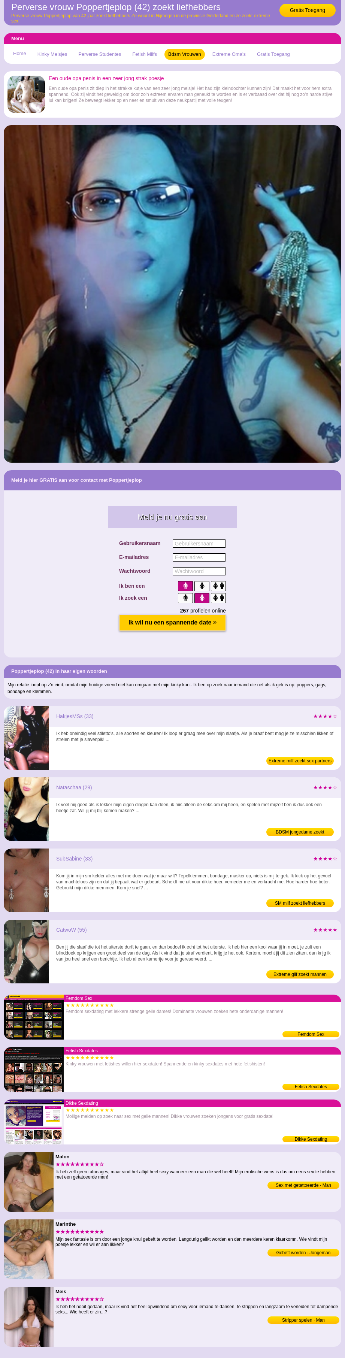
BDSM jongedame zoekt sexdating (300, 832)
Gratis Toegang (308, 10)
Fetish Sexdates (311, 1086)
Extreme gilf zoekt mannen (300, 974)
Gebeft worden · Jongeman (303, 1252)
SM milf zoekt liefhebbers (300, 903)
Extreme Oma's (229, 54)
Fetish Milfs (144, 54)
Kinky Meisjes (52, 54)
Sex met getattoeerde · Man (303, 1185)
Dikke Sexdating (311, 1139)
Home (19, 53)
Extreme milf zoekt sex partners (300, 760)
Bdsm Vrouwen (184, 54)
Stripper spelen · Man (303, 1320)
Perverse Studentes (99, 54)
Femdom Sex (310, 1034)
